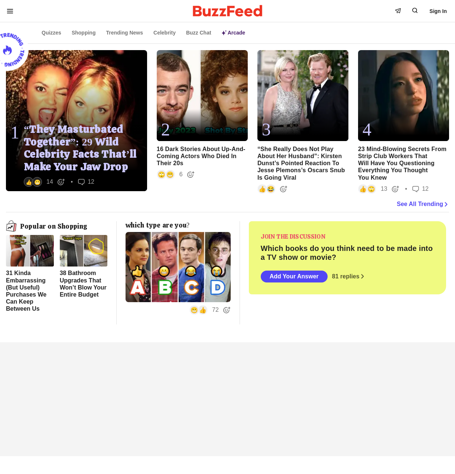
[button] (44, 182)
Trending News (124, 33)
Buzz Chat (198, 33)
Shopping (84, 33)
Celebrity (164, 33)
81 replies (348, 276)
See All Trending (423, 204)
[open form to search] (415, 10)
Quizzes (51, 33)
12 (86, 182)
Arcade (233, 33)
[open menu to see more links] (10, 11)
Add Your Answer (294, 276)
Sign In (438, 11)
